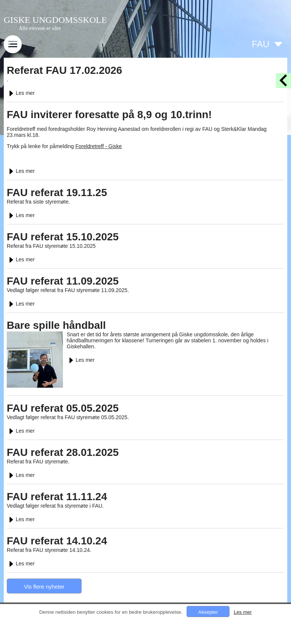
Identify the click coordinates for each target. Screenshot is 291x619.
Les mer (21, 93)
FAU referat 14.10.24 (57, 541)
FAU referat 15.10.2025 (63, 237)
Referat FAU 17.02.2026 (64, 70)
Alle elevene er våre (40, 28)
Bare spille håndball (56, 325)
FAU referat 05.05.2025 (63, 408)
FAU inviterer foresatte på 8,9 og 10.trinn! (109, 114)
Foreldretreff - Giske (98, 146)
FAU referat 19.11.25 (57, 192)
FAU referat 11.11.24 (57, 496)
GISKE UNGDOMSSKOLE (55, 20)
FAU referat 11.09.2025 (63, 281)
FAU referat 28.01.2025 (63, 452)
